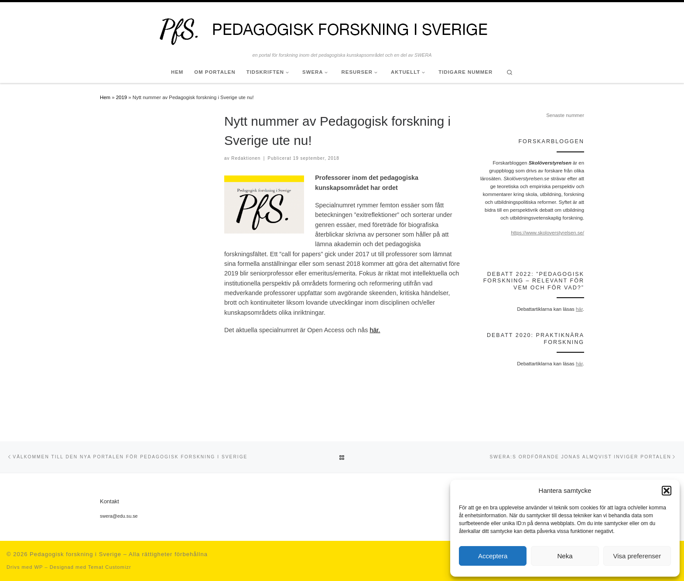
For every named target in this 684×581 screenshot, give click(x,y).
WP (38, 567)
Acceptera (493, 556)
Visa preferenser (637, 556)
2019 (121, 97)
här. (375, 330)
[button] (666, 490)
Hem (105, 97)
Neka (564, 556)
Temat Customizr (109, 567)
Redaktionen (245, 158)
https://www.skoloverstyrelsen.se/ (547, 232)
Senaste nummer (565, 115)
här (579, 309)
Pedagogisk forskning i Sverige (75, 554)
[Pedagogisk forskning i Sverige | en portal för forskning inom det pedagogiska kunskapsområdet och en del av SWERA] (342, 27)
